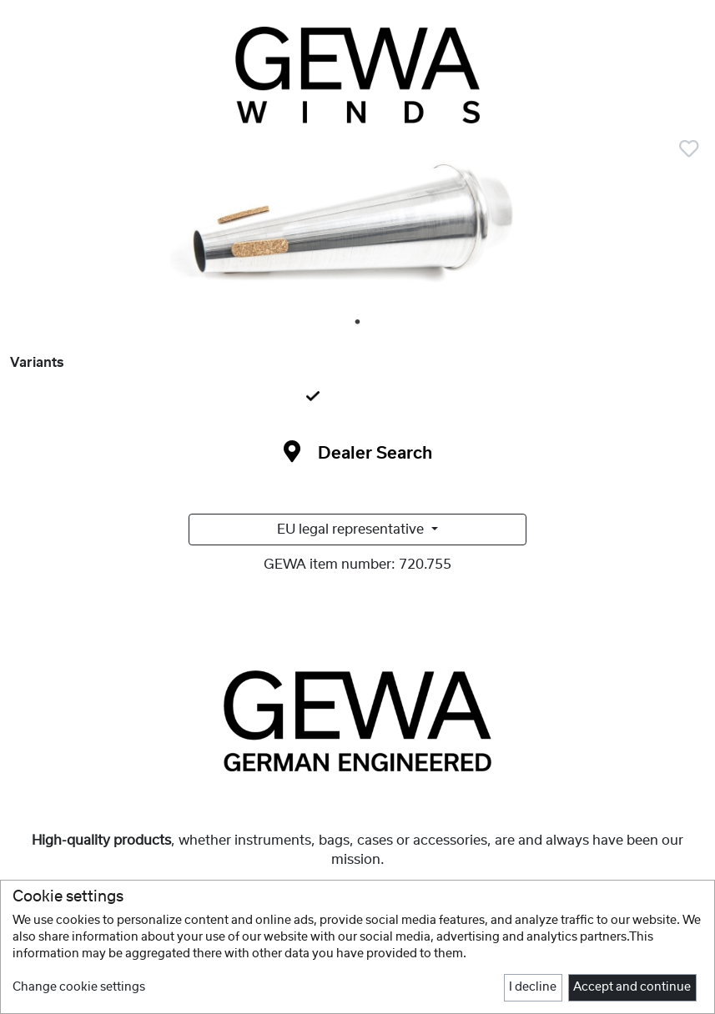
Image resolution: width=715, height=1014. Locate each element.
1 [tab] (359, 322)
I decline (532, 987)
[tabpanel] (357, 230)
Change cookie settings (79, 987)
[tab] (357, 397)
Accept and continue (632, 987)
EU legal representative (352, 529)
